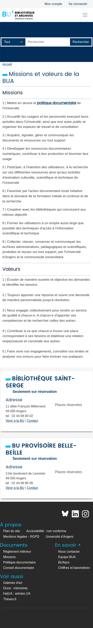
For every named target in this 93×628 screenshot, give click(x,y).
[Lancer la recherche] (81, 42)
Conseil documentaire (18, 567)
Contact (32, 420)
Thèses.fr (10, 599)
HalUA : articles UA (16, 593)
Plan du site (11, 531)
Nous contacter (69, 551)
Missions (9, 557)
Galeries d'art (12, 582)
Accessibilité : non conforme (46, 531)
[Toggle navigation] (85, 15)
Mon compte (53, 4)
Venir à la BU (15, 420)
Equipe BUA (67, 557)
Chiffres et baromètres (74, 567)
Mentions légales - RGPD (21, 536)
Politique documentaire (19, 562)
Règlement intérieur (17, 551)
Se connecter (78, 4)
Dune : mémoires (15, 588)
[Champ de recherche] (13, 42)
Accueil (7, 64)
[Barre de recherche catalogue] (47, 42)
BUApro (63, 562)
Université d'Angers (59, 536)
